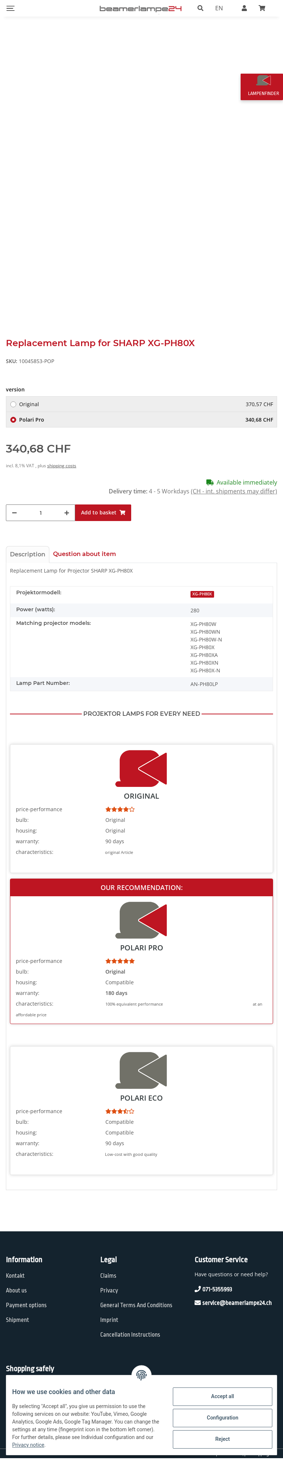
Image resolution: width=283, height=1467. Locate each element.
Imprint (109, 1328)
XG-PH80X (202, 602)
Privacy (109, 1299)
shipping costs (61, 474)
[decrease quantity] (14, 522)
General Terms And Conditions (136, 1314)
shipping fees (265, 1462)
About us (16, 1299)
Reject (216, 1439)
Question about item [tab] (84, 562)
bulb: (22, 828)
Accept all (216, 1396)
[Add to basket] (103, 521)
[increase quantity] (67, 522)
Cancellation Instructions (130, 1343)
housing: (26, 838)
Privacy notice (107, 1445)
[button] (200, 8)
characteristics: (34, 860)
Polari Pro (146, 428)
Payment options (26, 1314)
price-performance (39, 817)
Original (146, 413)
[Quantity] (40, 522)
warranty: (27, 849)
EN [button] (219, 8)
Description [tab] (27, 563)
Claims (108, 1284)
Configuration (216, 1418)
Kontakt (15, 1284)
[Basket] (265, 8)
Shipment (17, 1328)
